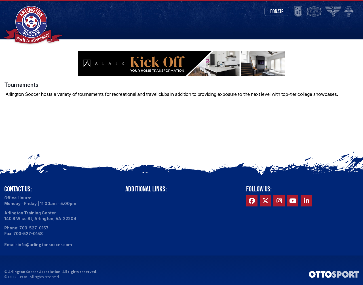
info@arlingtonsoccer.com (45, 244)
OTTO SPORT (18, 277)
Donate (276, 11)
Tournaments (21, 84)
